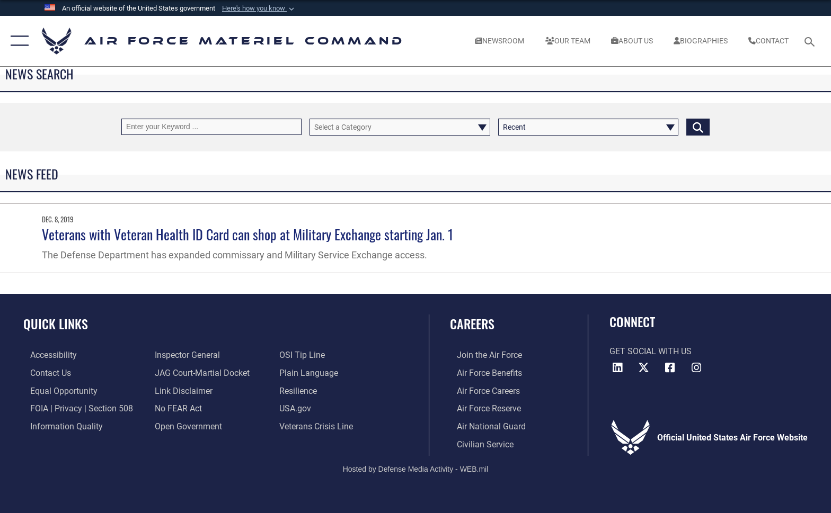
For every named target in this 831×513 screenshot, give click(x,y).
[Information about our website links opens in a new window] (181, 390)
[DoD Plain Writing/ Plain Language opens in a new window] (310, 372)
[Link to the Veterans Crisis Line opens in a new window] (318, 426)
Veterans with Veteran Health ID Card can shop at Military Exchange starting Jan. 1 (247, 234)
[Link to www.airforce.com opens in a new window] (482, 355)
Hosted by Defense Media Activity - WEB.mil (416, 468)
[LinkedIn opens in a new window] (617, 368)
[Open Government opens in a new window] (186, 426)
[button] (259, 8)
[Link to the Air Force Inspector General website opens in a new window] (185, 355)
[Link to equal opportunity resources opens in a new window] (57, 390)
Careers (472, 323)
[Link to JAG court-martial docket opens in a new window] (200, 372)
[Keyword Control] (211, 127)
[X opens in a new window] (643, 368)
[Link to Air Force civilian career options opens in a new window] (478, 443)
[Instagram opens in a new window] (696, 368)
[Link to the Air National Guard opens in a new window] (484, 426)
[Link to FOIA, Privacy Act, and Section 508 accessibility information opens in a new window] (74, 408)
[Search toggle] (811, 41)
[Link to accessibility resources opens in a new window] (46, 355)
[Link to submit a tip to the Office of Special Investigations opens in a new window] (304, 355)
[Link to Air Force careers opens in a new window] (481, 390)
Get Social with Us (650, 351)
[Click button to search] (698, 127)
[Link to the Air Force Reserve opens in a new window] (482, 408)
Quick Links (55, 323)
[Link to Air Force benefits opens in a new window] (482, 372)
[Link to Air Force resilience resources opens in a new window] (300, 390)
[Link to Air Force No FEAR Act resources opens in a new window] (176, 408)
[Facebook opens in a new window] (670, 368)
